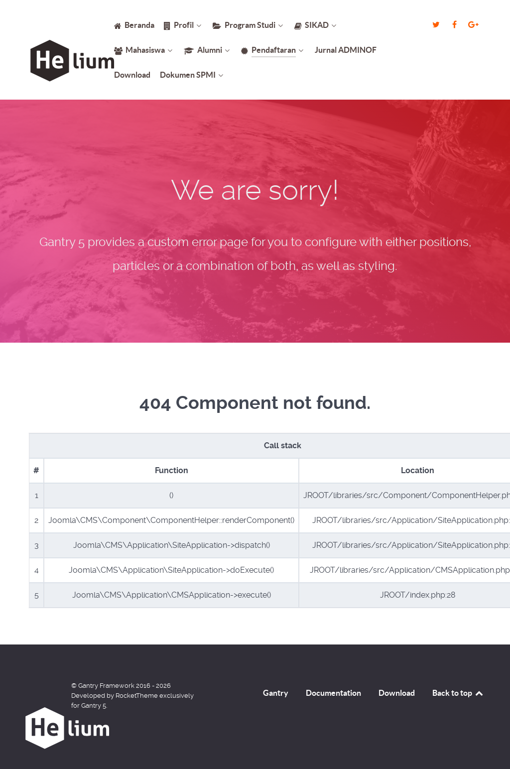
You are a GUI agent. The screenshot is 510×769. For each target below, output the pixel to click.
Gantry (275, 692)
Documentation (333, 692)
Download (397, 692)
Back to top (458, 692)
